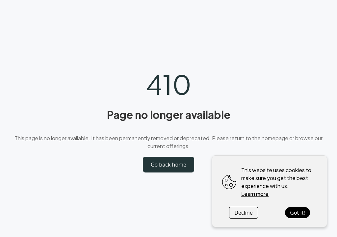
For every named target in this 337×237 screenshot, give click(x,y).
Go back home (168, 164)
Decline (243, 212)
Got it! (297, 212)
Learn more (255, 193)
